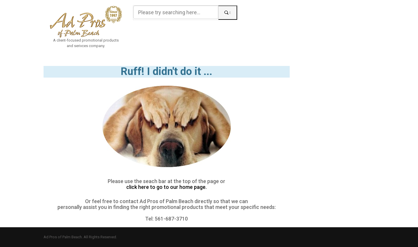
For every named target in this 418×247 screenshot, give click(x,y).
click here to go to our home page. (166, 187)
